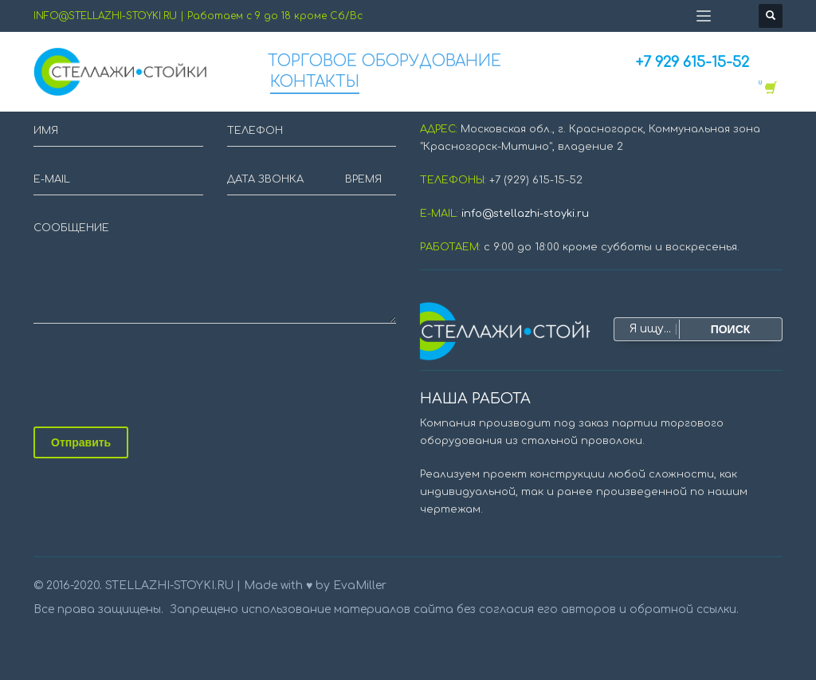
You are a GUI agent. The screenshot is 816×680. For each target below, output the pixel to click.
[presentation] (154, 371)
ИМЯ (45, 130)
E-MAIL (51, 179)
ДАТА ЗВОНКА (265, 179)
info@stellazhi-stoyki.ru (525, 213)
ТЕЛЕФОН (255, 130)
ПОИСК (731, 329)
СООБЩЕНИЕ (71, 228)
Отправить (81, 442)
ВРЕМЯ (363, 179)
